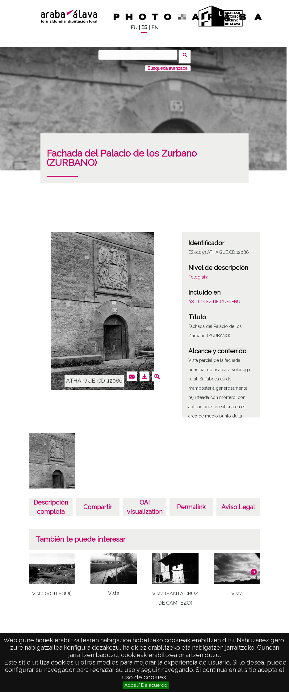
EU (134, 28)
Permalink (191, 503)
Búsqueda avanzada (167, 64)
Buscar (186, 54)
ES (144, 27)
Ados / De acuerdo (145, 685)
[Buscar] (140, 55)
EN (154, 28)
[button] (254, 568)
